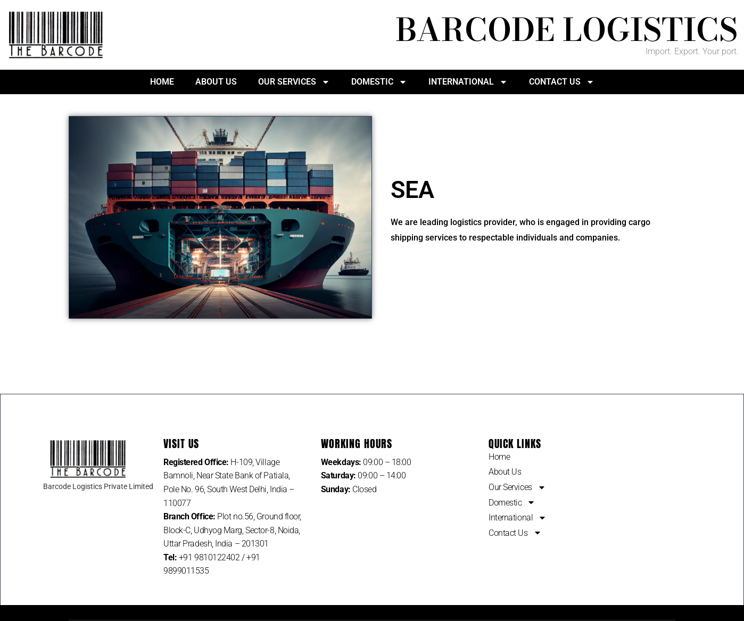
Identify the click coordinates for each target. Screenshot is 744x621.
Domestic (379, 82)
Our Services (294, 82)
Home (162, 82)
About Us (216, 82)
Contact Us (561, 82)
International (468, 82)
